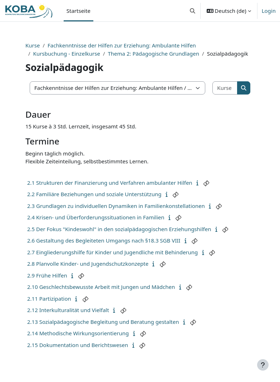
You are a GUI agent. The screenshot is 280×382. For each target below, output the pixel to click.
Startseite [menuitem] (78, 10)
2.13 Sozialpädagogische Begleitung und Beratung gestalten (103, 321)
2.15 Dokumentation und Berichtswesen (77, 344)
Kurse (32, 45)
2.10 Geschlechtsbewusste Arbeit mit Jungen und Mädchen (101, 286)
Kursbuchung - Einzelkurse (66, 53)
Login (269, 10)
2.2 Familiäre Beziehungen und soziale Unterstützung (94, 194)
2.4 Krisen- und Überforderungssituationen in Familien (95, 217)
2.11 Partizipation (49, 298)
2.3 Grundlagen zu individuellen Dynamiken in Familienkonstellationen (116, 205)
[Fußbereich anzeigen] (263, 365)
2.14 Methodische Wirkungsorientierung (78, 333)
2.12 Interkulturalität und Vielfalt (68, 310)
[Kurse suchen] (225, 88)
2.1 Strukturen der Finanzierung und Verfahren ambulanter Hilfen (109, 182)
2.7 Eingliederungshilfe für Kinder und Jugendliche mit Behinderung (112, 252)
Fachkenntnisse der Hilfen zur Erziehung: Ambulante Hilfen (122, 45)
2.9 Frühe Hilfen (47, 275)
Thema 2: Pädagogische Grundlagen (153, 53)
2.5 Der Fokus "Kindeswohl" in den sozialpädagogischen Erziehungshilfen (119, 229)
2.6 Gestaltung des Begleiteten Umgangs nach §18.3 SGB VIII (103, 240)
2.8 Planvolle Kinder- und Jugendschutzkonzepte (87, 263)
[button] (192, 10)
